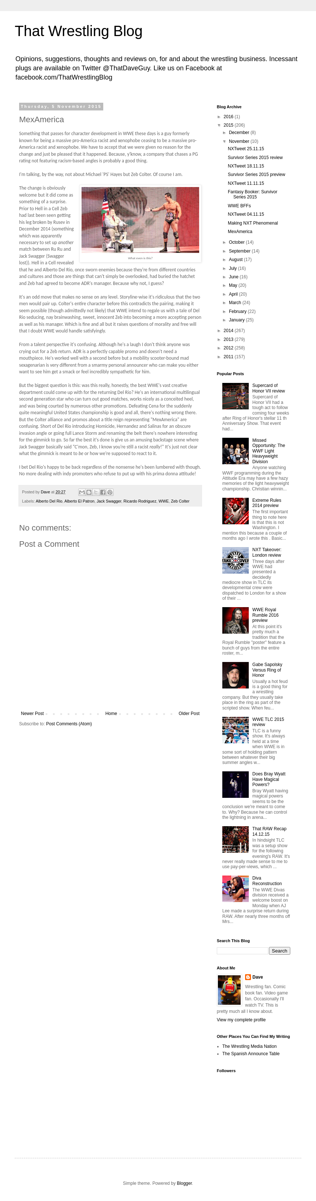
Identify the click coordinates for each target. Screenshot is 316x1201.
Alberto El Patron (79, 501)
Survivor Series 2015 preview (256, 174)
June (234, 276)
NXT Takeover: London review (266, 552)
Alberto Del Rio (49, 501)
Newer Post (32, 713)
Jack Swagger (109, 501)
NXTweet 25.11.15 (246, 148)
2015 (229, 125)
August (236, 259)
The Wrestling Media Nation (249, 1046)
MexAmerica (240, 231)
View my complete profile (241, 1019)
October (237, 242)
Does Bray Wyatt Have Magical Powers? (269, 779)
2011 (229, 356)
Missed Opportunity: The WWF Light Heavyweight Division (268, 451)
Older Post (189, 713)
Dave (257, 977)
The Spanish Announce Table (251, 1053)
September (240, 251)
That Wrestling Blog (79, 31)
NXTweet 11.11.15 (246, 183)
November (240, 141)
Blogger (184, 1183)
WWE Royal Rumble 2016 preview (265, 615)
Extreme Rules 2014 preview (266, 503)
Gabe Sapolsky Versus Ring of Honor (267, 670)
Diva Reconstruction (267, 881)
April (234, 294)
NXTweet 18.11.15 (246, 166)
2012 (229, 348)
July (233, 268)
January (237, 320)
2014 (229, 330)
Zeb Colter (180, 501)
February (238, 311)
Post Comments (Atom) (69, 723)
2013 (229, 339)
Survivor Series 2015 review (255, 157)
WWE (164, 501)
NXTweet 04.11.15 (246, 214)
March (236, 302)
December (240, 132)
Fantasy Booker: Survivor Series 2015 (252, 194)
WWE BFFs (239, 205)
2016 (229, 116)
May (233, 285)
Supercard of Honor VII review (268, 388)
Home (111, 713)
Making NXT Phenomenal (253, 223)
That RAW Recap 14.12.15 (269, 831)
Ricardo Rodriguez (139, 501)
